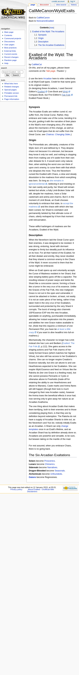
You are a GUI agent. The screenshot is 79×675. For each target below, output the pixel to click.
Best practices (10, 48)
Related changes (11, 87)
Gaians (32, 477)
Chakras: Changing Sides (58, 134)
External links (10, 51)
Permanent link (10, 96)
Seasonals (60, 470)
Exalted (41, 91)
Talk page (50, 71)
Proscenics (49, 461)
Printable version (11, 93)
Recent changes (11, 57)
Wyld (65, 91)
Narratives (52, 467)
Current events (10, 54)
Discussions (9, 41)
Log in (72, 1)
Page (33, 5)
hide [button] (51, 28)
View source (61, 5)
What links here (11, 84)
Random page (10, 60)
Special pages (10, 90)
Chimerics (49, 464)
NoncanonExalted (45, 21)
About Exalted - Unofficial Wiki (41, 489)
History (74, 5)
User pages (9, 45)
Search (4, 68)
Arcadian (47, 78)
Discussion (44, 5)
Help (6, 63)
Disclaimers (32, 491)
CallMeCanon (43, 17)
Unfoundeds (56, 474)
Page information (11, 99)
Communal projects (12, 38)
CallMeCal (37, 64)
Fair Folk (66, 95)
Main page (8, 32)
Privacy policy (16, 489)
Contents (8, 35)
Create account (58, 1)
